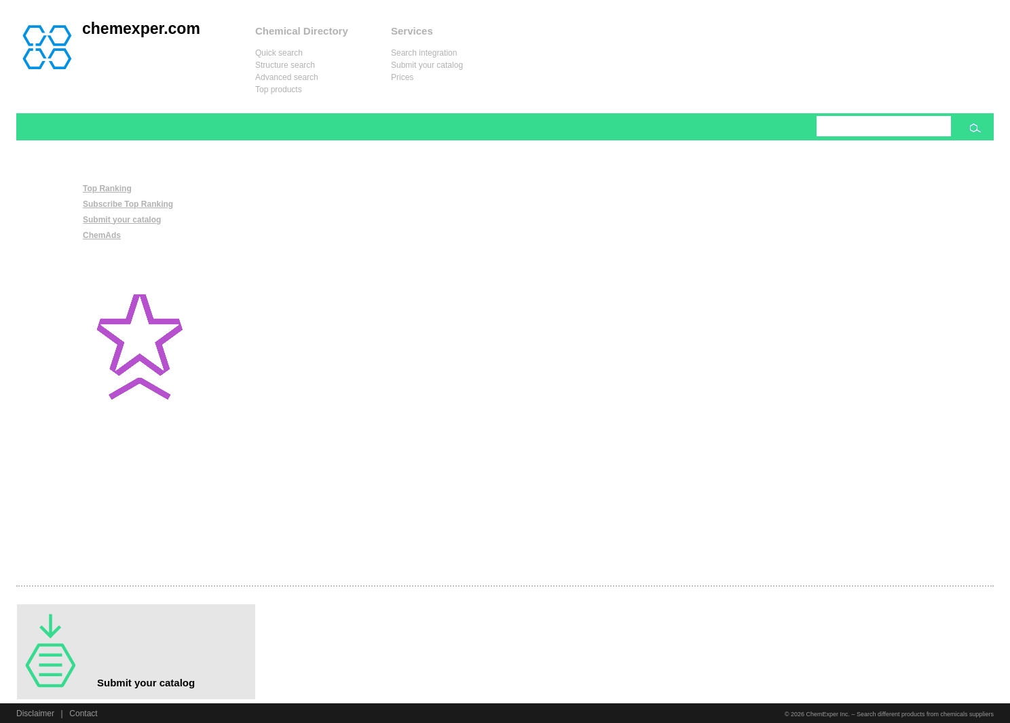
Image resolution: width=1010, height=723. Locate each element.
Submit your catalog (427, 65)
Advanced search (286, 77)
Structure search (285, 65)
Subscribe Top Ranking (128, 204)
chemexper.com (141, 28)
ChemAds (102, 235)
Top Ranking (107, 188)
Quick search (279, 53)
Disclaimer (35, 713)
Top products (278, 89)
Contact (83, 713)
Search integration (424, 53)
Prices (402, 77)
